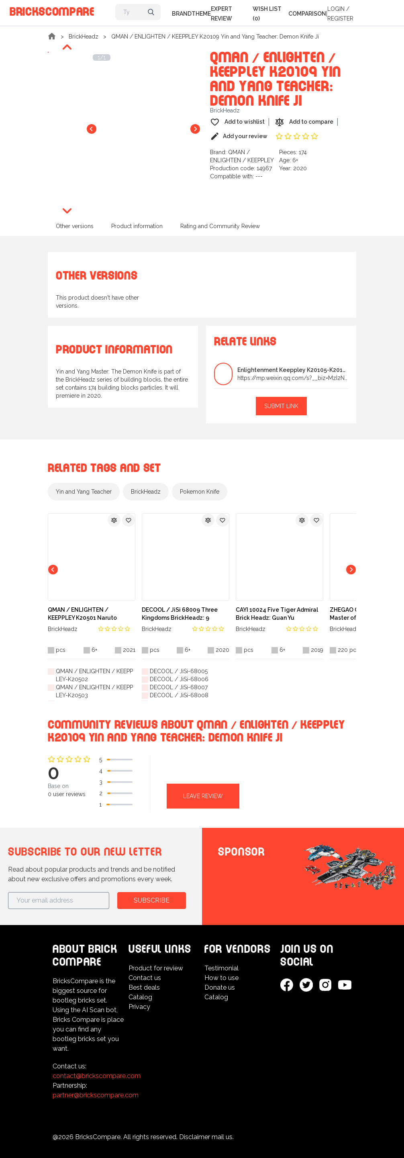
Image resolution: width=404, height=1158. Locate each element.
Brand (182, 13)
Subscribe (151, 900)
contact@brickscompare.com (97, 1076)
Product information (137, 226)
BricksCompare (52, 10)
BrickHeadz (83, 36)
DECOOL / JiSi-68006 (179, 679)
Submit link (281, 406)
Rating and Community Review (220, 226)
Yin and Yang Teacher (84, 491)
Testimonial (221, 968)
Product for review (156, 968)
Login (336, 9)
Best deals (144, 987)
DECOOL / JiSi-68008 (179, 695)
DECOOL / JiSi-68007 (179, 687)
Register (340, 18)
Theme (201, 13)
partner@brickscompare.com (96, 1095)
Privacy (139, 1007)
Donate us (219, 987)
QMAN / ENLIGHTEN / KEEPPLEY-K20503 (94, 691)
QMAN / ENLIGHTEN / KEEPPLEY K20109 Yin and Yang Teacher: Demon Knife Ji (215, 36)
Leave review (203, 796)
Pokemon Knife (199, 491)
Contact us (145, 978)
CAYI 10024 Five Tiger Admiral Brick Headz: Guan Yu (277, 614)
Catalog (140, 997)
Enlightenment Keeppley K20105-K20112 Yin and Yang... (292, 370)
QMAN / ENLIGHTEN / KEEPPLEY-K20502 (94, 675)
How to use (221, 978)
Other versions (75, 226)
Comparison (307, 13)
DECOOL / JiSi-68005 (179, 671)
